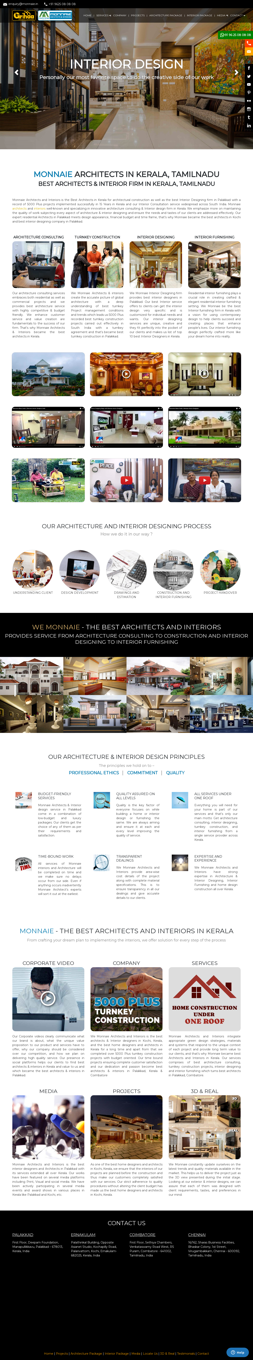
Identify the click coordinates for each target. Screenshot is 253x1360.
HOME (88, 15)
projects (49, 204)
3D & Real (167, 1353)
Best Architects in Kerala (89, 200)
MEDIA (221, 15)
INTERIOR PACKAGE (199, 15)
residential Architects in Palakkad (47, 217)
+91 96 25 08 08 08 (237, 35)
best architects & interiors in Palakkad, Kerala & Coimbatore (126, 1071)
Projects (62, 1353)
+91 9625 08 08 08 (60, 4)
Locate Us (150, 1353)
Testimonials (186, 1353)
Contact (203, 1353)
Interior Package (117, 1353)
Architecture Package (86, 1353)
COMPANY (119, 15)
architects (20, 208)
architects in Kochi (227, 217)
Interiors (124, 872)
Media (135, 1353)
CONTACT (236, 15)
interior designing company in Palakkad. (54, 221)
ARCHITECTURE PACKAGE (165, 15)
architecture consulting (35, 293)
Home (48, 1353)
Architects (146, 867)
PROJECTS (138, 15)
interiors (39, 208)
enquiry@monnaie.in (20, 4)
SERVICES (102, 15)
